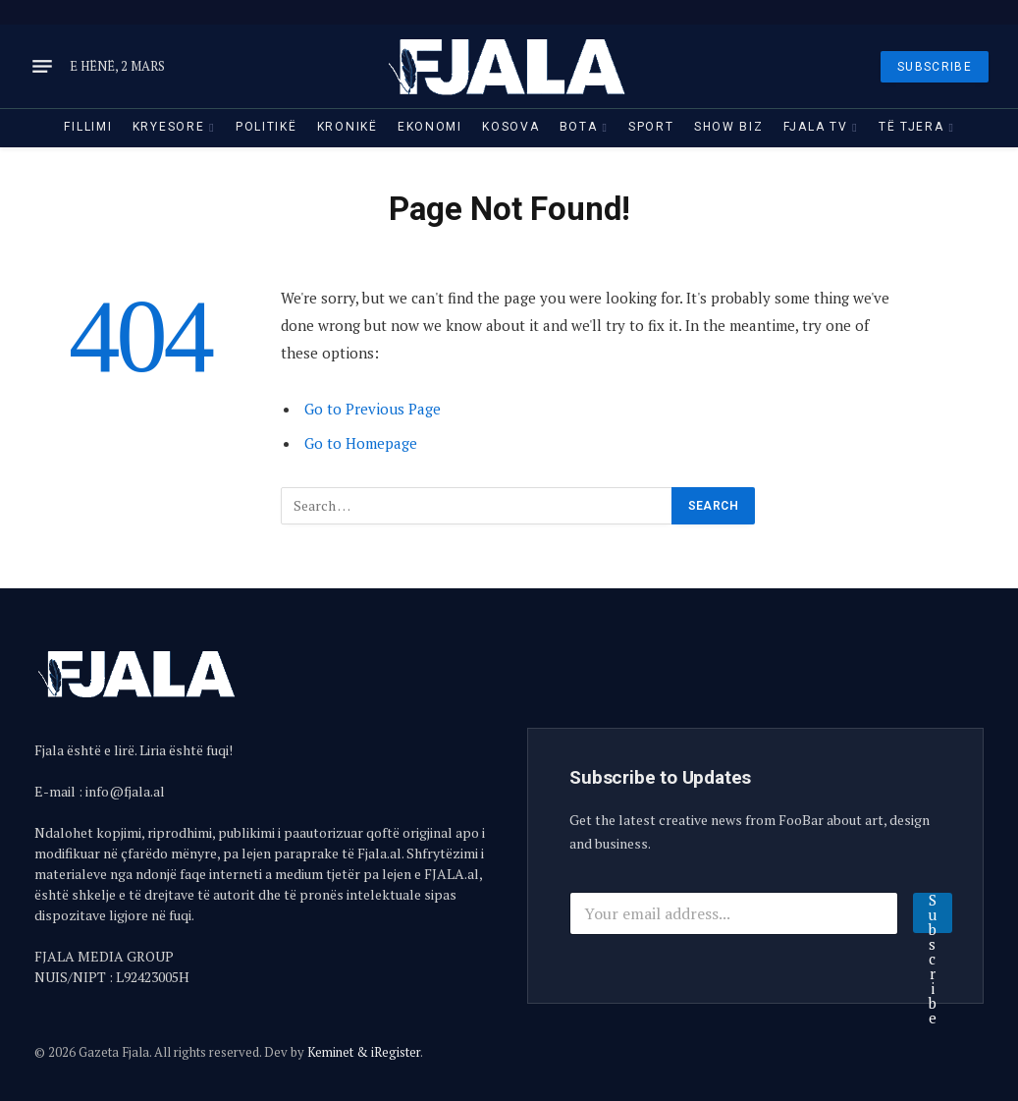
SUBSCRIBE (934, 67)
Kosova (510, 127)
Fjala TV (815, 127)
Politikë (266, 127)
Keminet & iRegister (363, 1052)
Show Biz (729, 127)
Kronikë (347, 127)
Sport (650, 127)
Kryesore (169, 127)
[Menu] (42, 66)
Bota (579, 127)
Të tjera (911, 127)
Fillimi (88, 127)
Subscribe (933, 913)
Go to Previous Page (372, 408)
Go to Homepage (360, 443)
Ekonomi (430, 127)
